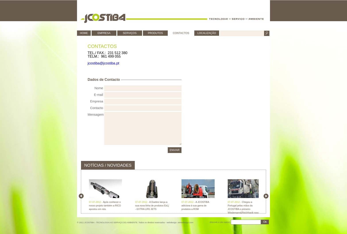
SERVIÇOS (130, 33)
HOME (84, 33)
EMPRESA (104, 33)
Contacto (96, 108)
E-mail (98, 94)
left (81, 196)
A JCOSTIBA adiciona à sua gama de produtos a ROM (195, 205)
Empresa (96, 101)
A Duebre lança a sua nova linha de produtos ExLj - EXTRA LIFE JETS (152, 205)
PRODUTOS (155, 33)
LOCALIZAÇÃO (206, 33)
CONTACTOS (181, 33)
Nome (98, 88)
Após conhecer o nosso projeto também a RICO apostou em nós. (105, 205)
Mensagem (95, 114)
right (266, 196)
